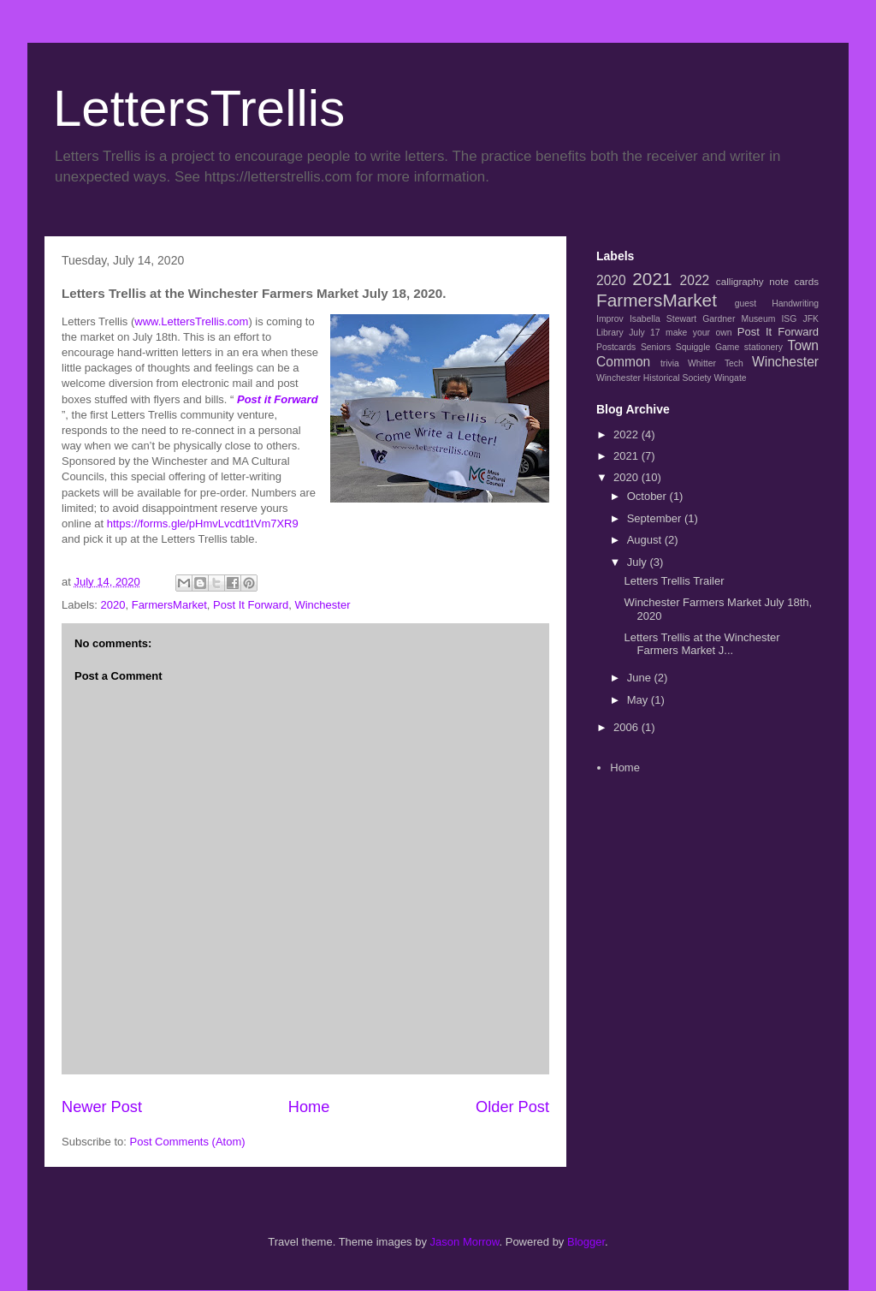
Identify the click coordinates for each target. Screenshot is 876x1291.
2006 (627, 727)
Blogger (586, 1241)
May (639, 699)
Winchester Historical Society (654, 378)
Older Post (512, 1106)
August (646, 539)
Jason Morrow (465, 1241)
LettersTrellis (199, 108)
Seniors (656, 347)
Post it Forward (277, 399)
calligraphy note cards (767, 281)
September (655, 518)
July (638, 562)
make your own (698, 332)
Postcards (616, 347)
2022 (695, 280)
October (648, 496)
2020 (113, 604)
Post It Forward (250, 604)
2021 (652, 279)
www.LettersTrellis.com (191, 321)
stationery (763, 347)
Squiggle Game (707, 347)
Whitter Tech (715, 363)
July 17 (644, 332)
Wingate (729, 378)
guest (745, 303)
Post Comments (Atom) (188, 1141)
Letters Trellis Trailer (674, 580)
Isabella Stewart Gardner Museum (702, 319)
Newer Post (102, 1106)
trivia (669, 363)
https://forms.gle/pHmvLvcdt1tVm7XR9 (203, 523)
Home (309, 1106)
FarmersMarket (169, 604)
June (640, 677)
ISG (788, 319)
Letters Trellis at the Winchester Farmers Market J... (701, 644)
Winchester (322, 604)
